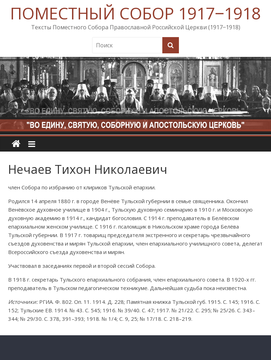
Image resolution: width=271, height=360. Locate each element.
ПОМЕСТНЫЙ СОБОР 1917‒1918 (135, 13)
